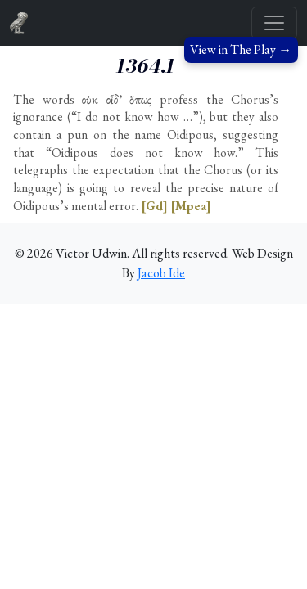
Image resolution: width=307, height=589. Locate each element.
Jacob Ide (161, 272)
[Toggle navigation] (274, 23)
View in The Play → (240, 49)
